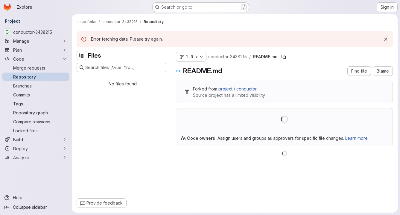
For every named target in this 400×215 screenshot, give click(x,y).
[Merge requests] (35, 68)
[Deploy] (35, 148)
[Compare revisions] (35, 121)
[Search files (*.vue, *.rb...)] (121, 67)
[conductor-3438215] (35, 32)
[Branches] (35, 86)
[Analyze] (35, 157)
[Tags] (35, 103)
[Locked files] (35, 130)
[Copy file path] (283, 57)
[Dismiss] (385, 39)
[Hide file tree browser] (81, 55)
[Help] (35, 198)
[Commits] (35, 94)
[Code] (35, 59)
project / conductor (237, 88)
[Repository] (35, 77)
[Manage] (35, 41)
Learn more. (357, 138)
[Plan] (35, 50)
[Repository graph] (35, 112)
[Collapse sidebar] (35, 207)
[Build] (35, 139)
